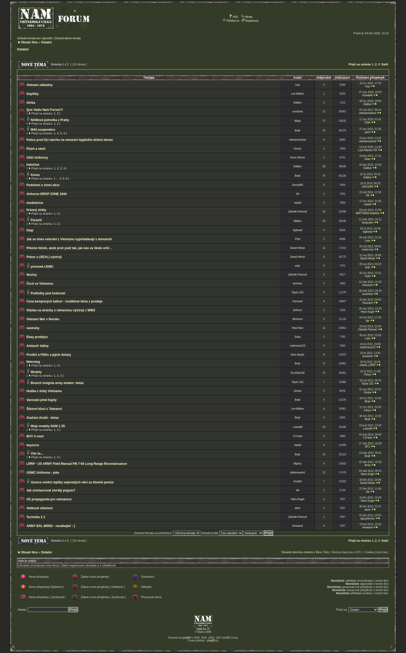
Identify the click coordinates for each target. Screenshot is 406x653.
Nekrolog (33, 362)
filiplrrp (297, 463)
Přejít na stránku (360, 64)
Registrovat (250, 20)
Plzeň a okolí (35, 149)
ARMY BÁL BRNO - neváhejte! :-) (50, 526)
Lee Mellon (297, 93)
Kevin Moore (297, 157)
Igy (367, 320)
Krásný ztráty (36, 210)
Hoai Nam (297, 327)
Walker (297, 221)
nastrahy (32, 328)
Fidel (367, 122)
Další (384, 64)
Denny (297, 148)
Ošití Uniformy (37, 157)
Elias (367, 159)
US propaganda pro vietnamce (49, 499)
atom (298, 508)
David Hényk (297, 248)
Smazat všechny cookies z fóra (301, 552)
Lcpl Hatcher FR (367, 150)
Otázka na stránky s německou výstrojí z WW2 (60, 310)
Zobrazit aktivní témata (67, 38)
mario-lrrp (367, 249)
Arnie (367, 465)
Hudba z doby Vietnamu (44, 391)
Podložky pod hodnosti (48, 293)
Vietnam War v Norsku (43, 319)
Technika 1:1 (35, 517)
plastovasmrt (297, 472)
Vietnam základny (39, 85)
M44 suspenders (43, 129)
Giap (29, 230)
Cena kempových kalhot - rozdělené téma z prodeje (64, 301)
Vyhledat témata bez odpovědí (34, 38)
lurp (297, 84)
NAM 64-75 (203, 629)
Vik (297, 193)
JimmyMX (297, 185)
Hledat (246, 16)
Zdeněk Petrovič (297, 211)
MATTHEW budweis (367, 213)
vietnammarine (367, 113)
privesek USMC (42, 266)
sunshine (297, 111)
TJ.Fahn (297, 436)
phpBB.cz (212, 640)
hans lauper (297, 354)
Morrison (297, 319)
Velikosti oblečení (39, 508)
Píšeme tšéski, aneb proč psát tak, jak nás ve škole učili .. (69, 248)
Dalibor (297, 102)
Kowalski (367, 95)
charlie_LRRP (368, 365)
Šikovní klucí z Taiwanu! (44, 409)
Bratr (298, 130)
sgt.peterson (367, 518)
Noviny (31, 275)
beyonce (32, 445)
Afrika (30, 103)
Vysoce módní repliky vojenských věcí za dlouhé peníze (72, 482)
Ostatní (46, 42)
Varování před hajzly (41, 400)
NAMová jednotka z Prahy (50, 120)
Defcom (297, 310)
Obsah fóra (29, 42)
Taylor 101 (298, 292)
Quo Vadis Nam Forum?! (44, 110)
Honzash (367, 285)
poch (367, 132)
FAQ (233, 16)
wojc (297, 265)
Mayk (298, 120)
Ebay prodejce (37, 337)
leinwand (297, 525)
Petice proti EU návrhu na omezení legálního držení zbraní (69, 140)
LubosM (297, 427)
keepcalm (367, 222)
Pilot (297, 239)
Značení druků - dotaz (42, 418)
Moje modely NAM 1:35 (48, 426)
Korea (35, 175)
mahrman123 (297, 345)
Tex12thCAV (297, 372)
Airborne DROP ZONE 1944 (46, 194)
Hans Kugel (367, 311)
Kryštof (297, 481)
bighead (297, 230)
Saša (298, 336)
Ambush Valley (37, 346)
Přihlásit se (231, 20)
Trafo (367, 276)
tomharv (297, 283)
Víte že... (37, 453)
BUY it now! (35, 436)
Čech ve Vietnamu (39, 283)
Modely (36, 372)
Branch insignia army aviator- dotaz (57, 383)
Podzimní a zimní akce (43, 185)
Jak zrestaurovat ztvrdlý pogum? (50, 490)
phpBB (186, 637)
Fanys (367, 374)
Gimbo (297, 390)
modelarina (34, 203)
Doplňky (32, 94)
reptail (297, 202)
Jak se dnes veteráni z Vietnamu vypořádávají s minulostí (69, 239)
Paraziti (36, 220)
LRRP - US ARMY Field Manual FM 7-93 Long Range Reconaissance (76, 464)
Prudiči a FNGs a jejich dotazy (48, 355)
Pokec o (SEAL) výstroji (44, 257)
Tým (326, 552)
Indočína (32, 165)
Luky (367, 240)
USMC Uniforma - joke (42, 472)
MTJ (367, 446)
